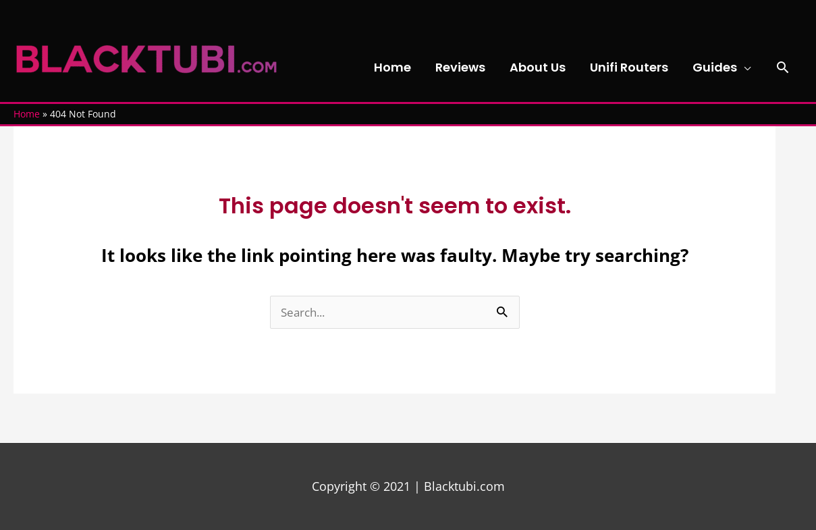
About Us (538, 67)
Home (392, 67)
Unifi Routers (629, 67)
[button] (782, 67)
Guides (714, 67)
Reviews (460, 67)
